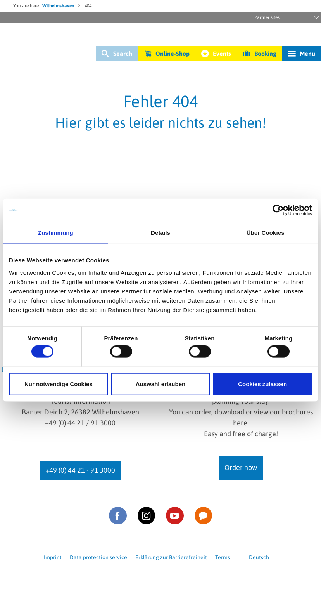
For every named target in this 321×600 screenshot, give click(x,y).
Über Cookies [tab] (266, 232)
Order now (240, 467)
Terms (222, 557)
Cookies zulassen (262, 383)
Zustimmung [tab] (55, 232)
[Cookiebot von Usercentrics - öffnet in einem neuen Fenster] (278, 210)
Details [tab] (160, 232)
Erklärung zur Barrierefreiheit (171, 557)
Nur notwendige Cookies (58, 383)
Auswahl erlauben (160, 383)
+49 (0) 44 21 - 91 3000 (80, 470)
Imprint (53, 557)
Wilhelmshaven (58, 6)
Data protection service (98, 557)
